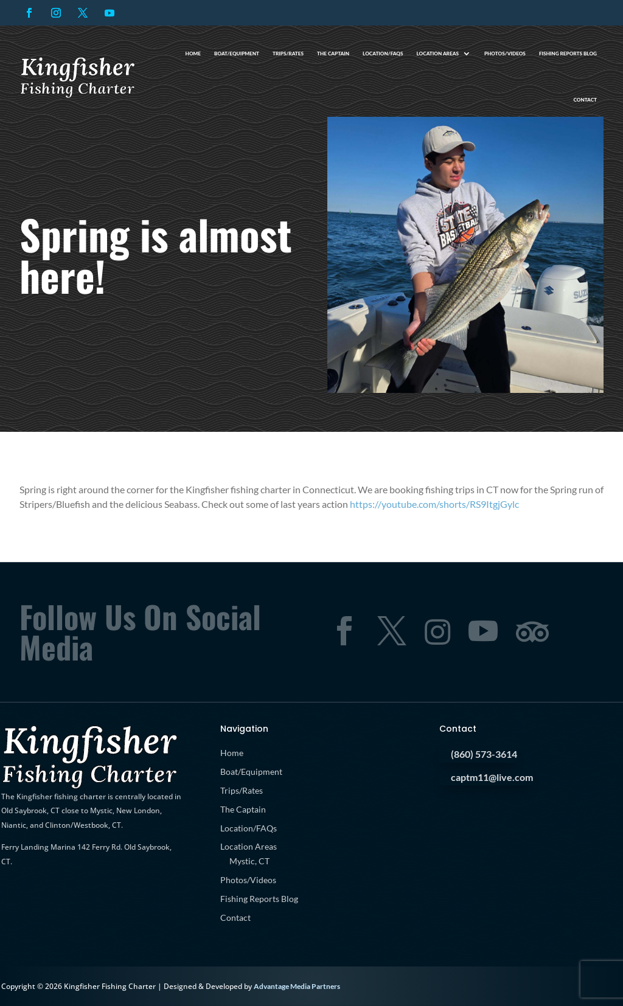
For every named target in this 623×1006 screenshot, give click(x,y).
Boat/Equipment (236, 53)
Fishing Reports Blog (568, 53)
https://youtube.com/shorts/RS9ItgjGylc (434, 504)
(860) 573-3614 (484, 754)
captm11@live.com (492, 777)
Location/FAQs (383, 53)
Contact (585, 100)
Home (193, 53)
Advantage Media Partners (297, 986)
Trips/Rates (288, 53)
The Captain (333, 53)
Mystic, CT (249, 861)
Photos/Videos (505, 53)
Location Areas (438, 53)
